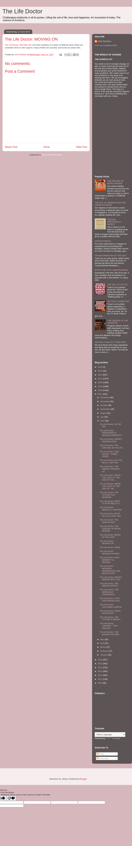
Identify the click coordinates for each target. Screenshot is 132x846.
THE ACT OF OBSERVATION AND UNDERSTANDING (110, 204)
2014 (100, 667)
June (102, 421)
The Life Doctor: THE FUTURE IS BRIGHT (110, 618)
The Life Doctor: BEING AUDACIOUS (110, 612)
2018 (100, 390)
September (105, 409)
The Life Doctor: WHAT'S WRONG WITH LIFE (111, 578)
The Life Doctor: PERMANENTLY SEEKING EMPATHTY (111, 432)
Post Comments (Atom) (52, 155)
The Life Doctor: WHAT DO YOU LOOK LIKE (110, 514)
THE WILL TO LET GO (117, 284)
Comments (103, 758)
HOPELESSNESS (103, 241)
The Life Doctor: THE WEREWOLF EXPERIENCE (109, 592)
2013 (100, 671)
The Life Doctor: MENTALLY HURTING (111, 508)
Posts (100, 754)
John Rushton (104, 41)
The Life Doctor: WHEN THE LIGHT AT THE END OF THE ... (110, 477)
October (104, 405)
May (102, 639)
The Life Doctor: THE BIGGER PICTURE (109, 633)
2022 (100, 375)
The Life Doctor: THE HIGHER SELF (109, 521)
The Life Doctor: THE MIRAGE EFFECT (109, 584)
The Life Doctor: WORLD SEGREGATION (111, 440)
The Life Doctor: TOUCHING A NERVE (111, 605)
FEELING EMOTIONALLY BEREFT (114, 221)
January (104, 655)
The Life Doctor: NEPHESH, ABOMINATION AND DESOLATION (110, 569)
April (102, 643)
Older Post (81, 147)
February (104, 651)
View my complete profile (106, 45)
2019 (100, 386)
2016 (100, 660)
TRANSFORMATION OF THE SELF (111, 255)
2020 (100, 382)
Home (46, 147)
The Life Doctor (22, 11)
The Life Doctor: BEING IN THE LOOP (110, 536)
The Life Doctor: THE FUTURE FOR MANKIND (109, 494)
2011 (100, 679)
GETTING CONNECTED (118, 301)
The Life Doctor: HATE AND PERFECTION (110, 599)
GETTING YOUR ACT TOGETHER (110, 342)
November (105, 401)
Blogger (83, 779)
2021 (100, 378)
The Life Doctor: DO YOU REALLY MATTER (111, 461)
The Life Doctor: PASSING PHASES (109, 552)
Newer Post (11, 147)
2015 (100, 663)
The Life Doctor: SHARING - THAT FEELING (109, 625)
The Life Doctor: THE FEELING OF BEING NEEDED (110, 528)
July (102, 417)
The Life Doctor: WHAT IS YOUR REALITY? (110, 502)
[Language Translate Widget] (110, 734)
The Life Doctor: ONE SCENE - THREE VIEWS (109, 454)
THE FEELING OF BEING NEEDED (115, 182)
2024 (100, 367)
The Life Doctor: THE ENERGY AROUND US (109, 468)
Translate (113, 738)
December (105, 397)
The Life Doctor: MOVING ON (18, 45)
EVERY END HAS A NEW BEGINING (111, 270)
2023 (100, 371)
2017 (100, 394)
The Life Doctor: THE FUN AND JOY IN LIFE (111, 446)
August (103, 413)
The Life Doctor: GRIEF (110, 547)
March (103, 647)
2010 (100, 683)
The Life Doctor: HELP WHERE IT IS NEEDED (110, 559)
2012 (100, 675)
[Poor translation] (11, 798)
